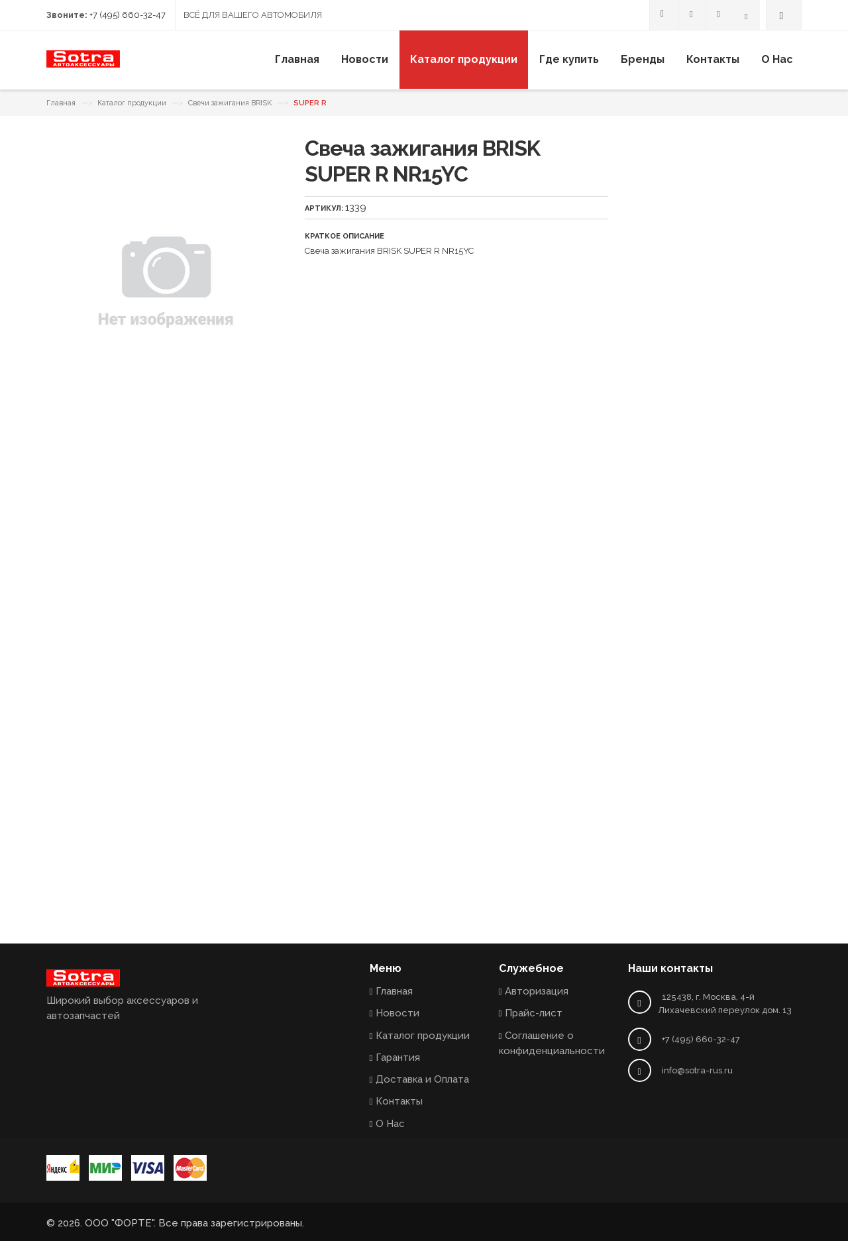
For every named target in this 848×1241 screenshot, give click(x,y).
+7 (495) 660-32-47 (127, 15)
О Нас (390, 1124)
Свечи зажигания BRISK (230, 103)
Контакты (399, 1101)
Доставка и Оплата (422, 1079)
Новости (397, 1013)
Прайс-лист (533, 1013)
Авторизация (536, 991)
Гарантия (398, 1057)
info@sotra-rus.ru (697, 1070)
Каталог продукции (131, 103)
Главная (61, 103)
